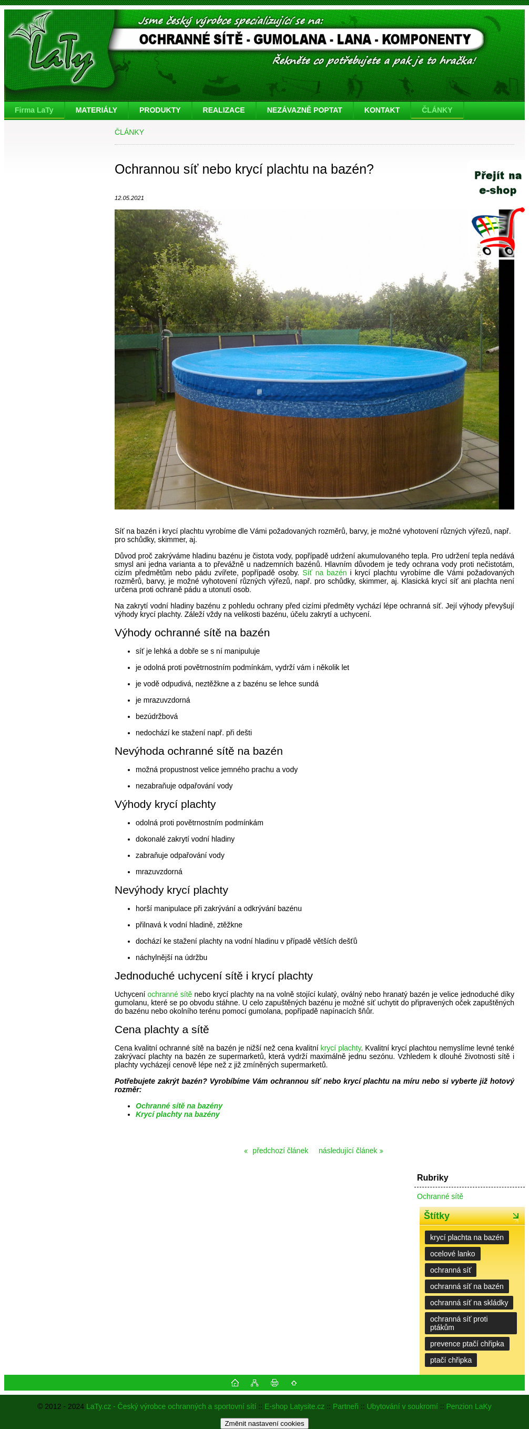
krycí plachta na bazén (467, 1237)
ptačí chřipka (451, 1360)
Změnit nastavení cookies (264, 1423)
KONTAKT (382, 110)
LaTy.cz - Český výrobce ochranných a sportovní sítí (171, 1406)
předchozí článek (279, 1150)
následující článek (348, 1150)
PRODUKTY (160, 110)
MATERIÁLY (96, 110)
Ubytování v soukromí (402, 1406)
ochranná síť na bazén (467, 1286)
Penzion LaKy (468, 1406)
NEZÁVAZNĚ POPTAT (304, 110)
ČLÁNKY (437, 110)
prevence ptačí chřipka (467, 1344)
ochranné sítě (169, 994)
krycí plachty (341, 1048)
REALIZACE (224, 110)
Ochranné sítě (440, 1196)
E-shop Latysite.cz (294, 1406)
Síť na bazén (324, 572)
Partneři (346, 1406)
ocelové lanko (452, 1254)
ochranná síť (450, 1270)
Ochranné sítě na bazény (179, 1106)
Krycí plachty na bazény (178, 1114)
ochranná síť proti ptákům (459, 1323)
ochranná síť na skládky (469, 1302)
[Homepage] (34, 110)
